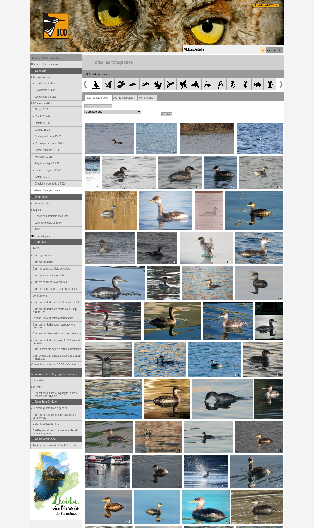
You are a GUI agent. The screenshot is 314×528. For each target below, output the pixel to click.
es (268, 50)
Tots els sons (145, 97)
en (274, 50)
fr (280, 50)
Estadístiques (40, 236)
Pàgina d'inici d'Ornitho (46, 58)
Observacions (41, 77)
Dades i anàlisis (42, 103)
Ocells (36, 387)
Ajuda (36, 210)
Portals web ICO (264, 5)
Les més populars (123, 97)
